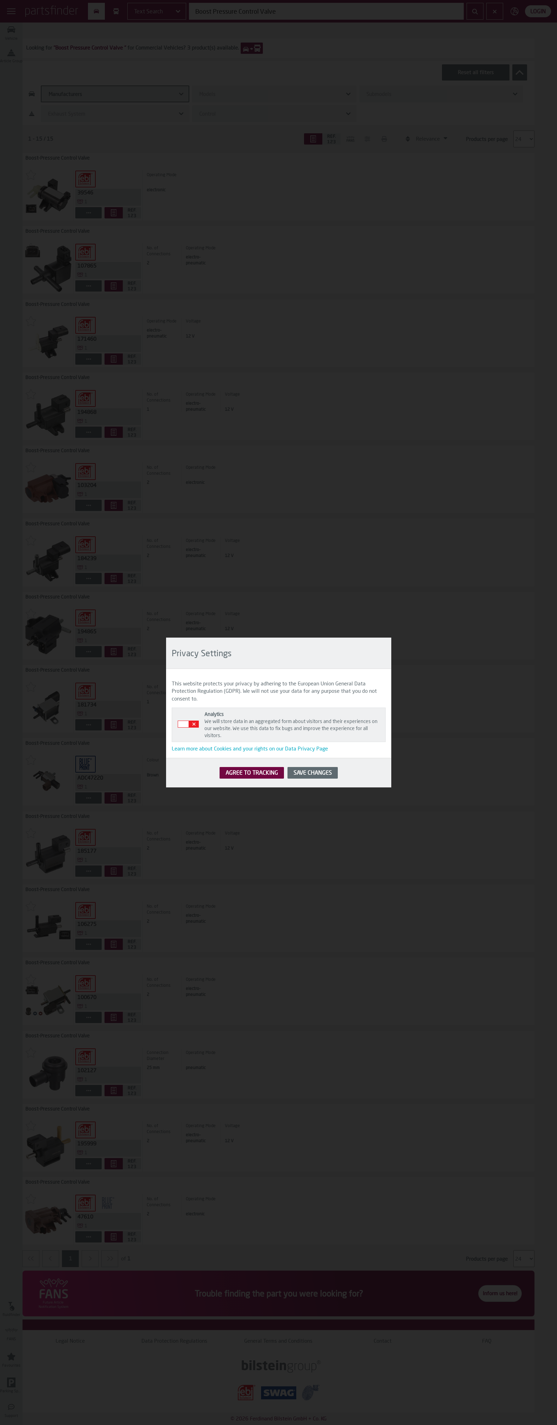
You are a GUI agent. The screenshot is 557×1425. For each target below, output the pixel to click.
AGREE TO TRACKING (252, 772)
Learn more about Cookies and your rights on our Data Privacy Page (250, 748)
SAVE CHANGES (312, 772)
